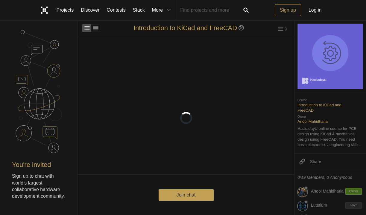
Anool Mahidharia (312, 121)
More (163, 10)
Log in (315, 10)
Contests (116, 10)
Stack (139, 10)
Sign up (288, 10)
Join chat (185, 194)
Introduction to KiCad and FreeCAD (185, 28)
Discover (90, 10)
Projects (65, 10)
